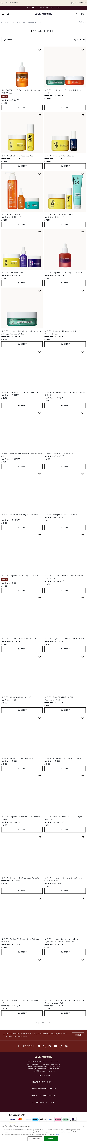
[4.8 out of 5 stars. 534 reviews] (9, 217)
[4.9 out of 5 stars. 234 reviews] (52, 641)
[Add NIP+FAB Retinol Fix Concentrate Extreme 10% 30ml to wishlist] (39, 898)
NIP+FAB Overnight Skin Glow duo (60, 156)
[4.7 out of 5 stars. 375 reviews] (9, 395)
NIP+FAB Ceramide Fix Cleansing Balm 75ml (20, 878)
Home (3, 22)
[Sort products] (80, 39)
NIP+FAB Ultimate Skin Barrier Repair (60, 214)
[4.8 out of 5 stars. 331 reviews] (9, 944)
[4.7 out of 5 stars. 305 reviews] (52, 761)
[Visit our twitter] (44, 1046)
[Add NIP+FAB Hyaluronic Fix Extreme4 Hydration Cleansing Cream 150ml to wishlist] (82, 959)
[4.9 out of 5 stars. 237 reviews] (9, 158)
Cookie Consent (43, 1075)
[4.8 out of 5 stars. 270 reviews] (9, 641)
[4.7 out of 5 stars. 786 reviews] (9, 336)
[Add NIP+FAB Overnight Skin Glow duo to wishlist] (82, 115)
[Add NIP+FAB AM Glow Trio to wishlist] (39, 173)
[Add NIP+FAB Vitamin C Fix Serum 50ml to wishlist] (39, 656)
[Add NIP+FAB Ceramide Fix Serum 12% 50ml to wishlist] (39, 598)
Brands (11, 22)
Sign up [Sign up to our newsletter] (78, 1035)
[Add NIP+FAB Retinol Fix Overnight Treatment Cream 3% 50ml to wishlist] (82, 837)
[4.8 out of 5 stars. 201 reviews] (9, 100)
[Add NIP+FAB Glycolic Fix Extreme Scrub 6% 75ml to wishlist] (82, 598)
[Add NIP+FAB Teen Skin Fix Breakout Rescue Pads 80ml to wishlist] (39, 412)
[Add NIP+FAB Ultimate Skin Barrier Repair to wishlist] (82, 173)
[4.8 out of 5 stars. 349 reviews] (52, 883)
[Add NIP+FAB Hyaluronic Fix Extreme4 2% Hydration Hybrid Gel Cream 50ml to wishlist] (82, 898)
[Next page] (49, 1023)
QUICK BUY (21, 108)
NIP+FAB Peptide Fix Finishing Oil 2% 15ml (20, 576)
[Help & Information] (43, 1082)
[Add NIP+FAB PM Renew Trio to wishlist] (39, 232)
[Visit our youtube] (55, 1046)
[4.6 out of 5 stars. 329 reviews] (9, 761)
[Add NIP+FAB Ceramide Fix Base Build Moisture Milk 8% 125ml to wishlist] (82, 535)
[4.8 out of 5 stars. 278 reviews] (52, 1005)
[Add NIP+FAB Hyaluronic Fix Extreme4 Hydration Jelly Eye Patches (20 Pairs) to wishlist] (39, 290)
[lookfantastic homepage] (43, 14)
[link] (76, 14)
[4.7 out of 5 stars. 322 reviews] (9, 1005)
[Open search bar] (7, 13)
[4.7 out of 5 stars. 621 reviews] (52, 397)
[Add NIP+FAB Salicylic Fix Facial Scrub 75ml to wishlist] (82, 474)
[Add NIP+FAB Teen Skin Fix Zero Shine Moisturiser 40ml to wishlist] (82, 656)
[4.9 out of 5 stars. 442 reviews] (53, 456)
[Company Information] (43, 1088)
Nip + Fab (21, 22)
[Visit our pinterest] (66, 1046)
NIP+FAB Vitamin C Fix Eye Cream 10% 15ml (64, 758)
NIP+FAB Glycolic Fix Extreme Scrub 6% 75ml (64, 639)
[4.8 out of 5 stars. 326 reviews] (9, 822)
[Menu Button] (3, 13)
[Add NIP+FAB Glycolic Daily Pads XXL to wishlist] (82, 412)
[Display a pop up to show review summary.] (19, 100)
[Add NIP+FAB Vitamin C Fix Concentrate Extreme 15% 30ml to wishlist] (82, 351)
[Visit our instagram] (50, 1046)
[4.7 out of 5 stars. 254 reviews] (9, 700)
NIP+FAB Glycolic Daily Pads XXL (59, 453)
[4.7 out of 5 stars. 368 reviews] (52, 944)
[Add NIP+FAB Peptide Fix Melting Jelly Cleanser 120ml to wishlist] (39, 776)
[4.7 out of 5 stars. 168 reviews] (9, 275)
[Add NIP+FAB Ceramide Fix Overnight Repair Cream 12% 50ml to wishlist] (82, 290)
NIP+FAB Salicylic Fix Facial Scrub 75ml (61, 515)
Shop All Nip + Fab (43, 31)
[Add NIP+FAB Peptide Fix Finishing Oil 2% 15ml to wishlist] (39, 535)
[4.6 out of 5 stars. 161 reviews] (9, 520)
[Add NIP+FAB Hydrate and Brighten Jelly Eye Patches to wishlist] (82, 49)
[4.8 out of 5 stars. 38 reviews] (9, 583)
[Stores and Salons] (43, 1102)
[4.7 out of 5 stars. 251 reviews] (9, 459)
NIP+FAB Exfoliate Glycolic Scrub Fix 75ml (20, 392)
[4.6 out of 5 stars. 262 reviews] (52, 822)
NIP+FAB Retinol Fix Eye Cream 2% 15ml (19, 758)
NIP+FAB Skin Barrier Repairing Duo (17, 156)
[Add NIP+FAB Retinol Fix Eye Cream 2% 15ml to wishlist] (39, 717)
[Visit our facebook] (39, 1046)
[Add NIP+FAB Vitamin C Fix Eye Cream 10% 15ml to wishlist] (82, 717)
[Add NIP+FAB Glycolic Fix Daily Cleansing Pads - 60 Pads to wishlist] (39, 959)
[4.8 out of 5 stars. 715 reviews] (52, 336)
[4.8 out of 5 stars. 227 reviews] (52, 702)
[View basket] (82, 14)
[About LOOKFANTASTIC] (43, 1095)
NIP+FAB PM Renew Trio (12, 273)
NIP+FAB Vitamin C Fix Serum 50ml (17, 697)
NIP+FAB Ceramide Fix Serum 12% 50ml (19, 639)
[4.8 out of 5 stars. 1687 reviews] (53, 275)
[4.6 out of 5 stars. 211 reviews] (9, 880)
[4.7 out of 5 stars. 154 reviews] (52, 517)
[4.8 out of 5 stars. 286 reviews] (52, 581)
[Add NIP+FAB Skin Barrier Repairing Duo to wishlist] (39, 115)
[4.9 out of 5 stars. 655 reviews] (52, 217)
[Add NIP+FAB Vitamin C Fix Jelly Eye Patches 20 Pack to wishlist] (39, 474)
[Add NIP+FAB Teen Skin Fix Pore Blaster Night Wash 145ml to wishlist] (82, 776)
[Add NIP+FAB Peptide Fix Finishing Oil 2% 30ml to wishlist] (82, 232)
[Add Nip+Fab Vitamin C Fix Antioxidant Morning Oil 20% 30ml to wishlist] (39, 49)
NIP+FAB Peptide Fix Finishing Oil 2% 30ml (63, 273)
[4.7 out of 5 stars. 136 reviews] (52, 95)
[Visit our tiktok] (60, 1046)
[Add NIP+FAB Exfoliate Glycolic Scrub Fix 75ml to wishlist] (39, 351)
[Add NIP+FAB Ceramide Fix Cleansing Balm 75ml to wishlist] (39, 837)
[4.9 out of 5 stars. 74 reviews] (52, 158)
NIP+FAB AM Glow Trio (11, 214)
